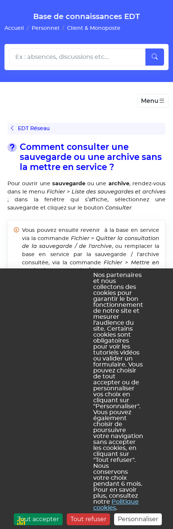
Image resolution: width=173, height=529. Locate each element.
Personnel (45, 28)
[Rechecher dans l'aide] (77, 57)
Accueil (14, 28)
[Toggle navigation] (153, 101)
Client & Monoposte (93, 28)
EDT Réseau (30, 128)
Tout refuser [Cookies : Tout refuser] (88, 519)
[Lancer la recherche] (154, 57)
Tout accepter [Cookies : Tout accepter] (38, 519)
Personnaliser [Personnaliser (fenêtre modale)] (138, 519)
